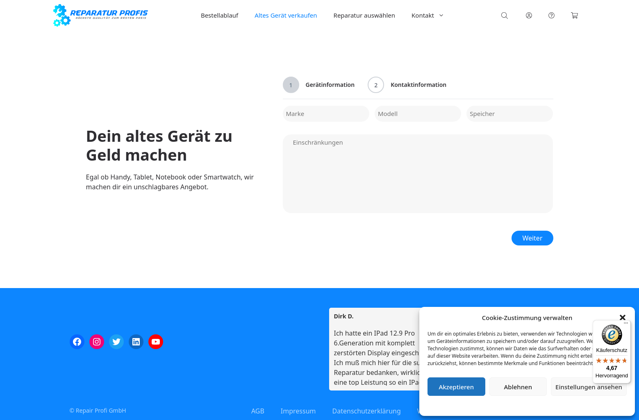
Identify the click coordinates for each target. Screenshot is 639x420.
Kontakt (432, 15)
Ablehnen (518, 387)
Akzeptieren (456, 387)
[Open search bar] (505, 15)
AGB (257, 410)
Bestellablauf (219, 15)
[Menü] (626, 325)
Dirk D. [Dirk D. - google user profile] (344, 316)
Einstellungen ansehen (588, 387)
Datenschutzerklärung (533, 405)
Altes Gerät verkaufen (286, 15)
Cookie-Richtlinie (484, 405)
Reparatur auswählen (364, 15)
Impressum (576, 405)
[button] (623, 317)
